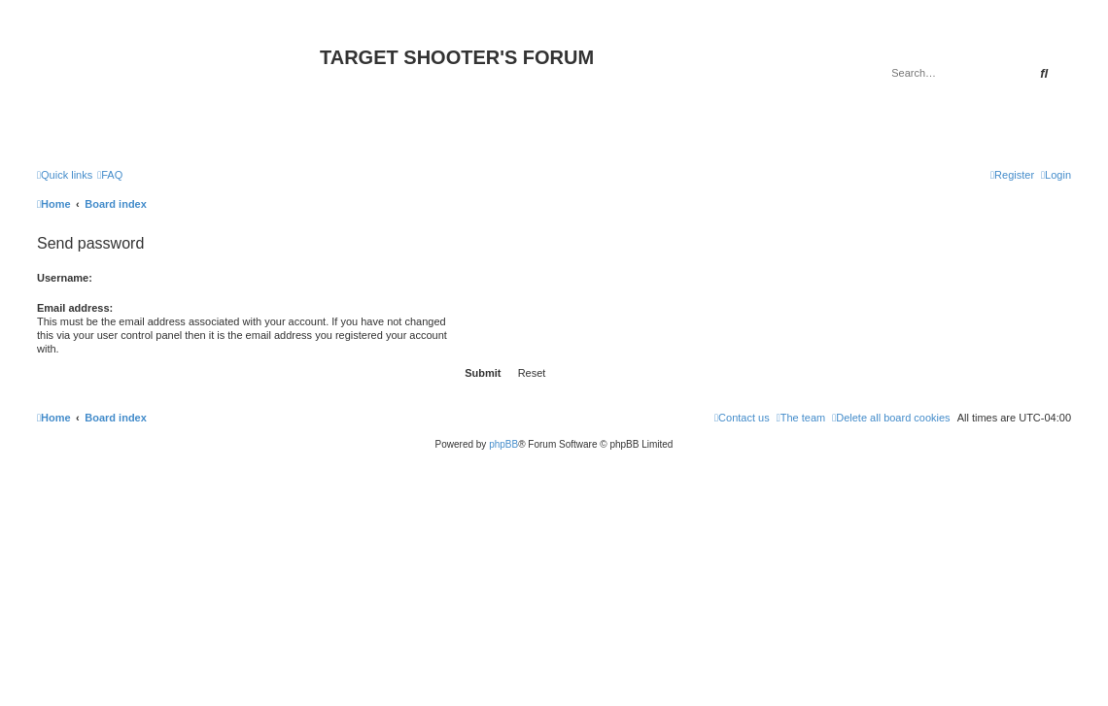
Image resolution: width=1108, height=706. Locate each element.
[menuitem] (109, 174)
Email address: (75, 308)
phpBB (503, 444)
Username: (64, 278)
